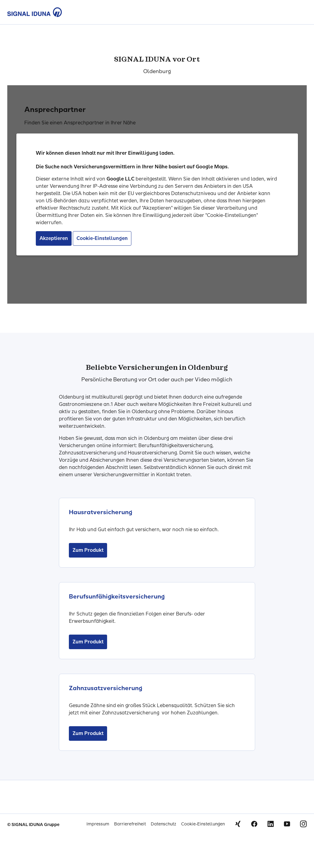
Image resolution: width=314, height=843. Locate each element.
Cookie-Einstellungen (203, 824)
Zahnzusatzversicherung (105, 688)
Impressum (97, 824)
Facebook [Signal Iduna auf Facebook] (254, 824)
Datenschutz (163, 824)
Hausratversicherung (100, 512)
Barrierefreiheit (130, 824)
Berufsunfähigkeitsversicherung (117, 596)
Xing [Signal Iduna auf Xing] (238, 824)
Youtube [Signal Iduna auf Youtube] (287, 824)
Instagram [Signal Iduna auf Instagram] (303, 824)
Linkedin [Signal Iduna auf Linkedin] (270, 824)
